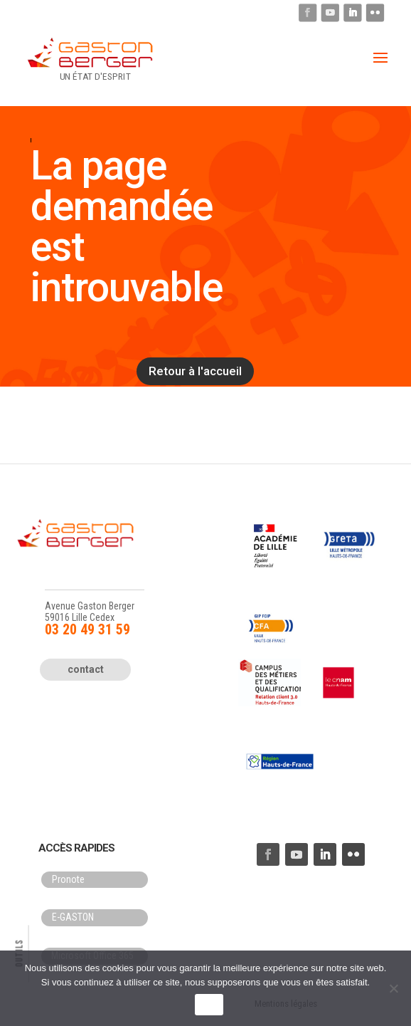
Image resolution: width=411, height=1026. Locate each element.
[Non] (393, 988)
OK (208, 1005)
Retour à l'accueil (195, 371)
